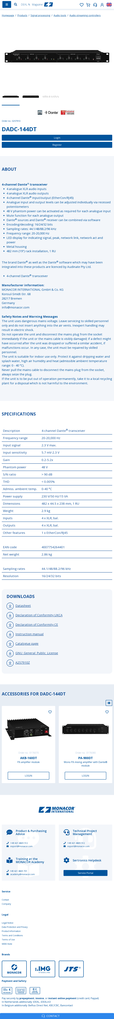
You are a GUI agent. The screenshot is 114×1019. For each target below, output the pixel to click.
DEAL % (25, 4)
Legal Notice (7, 922)
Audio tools (60, 15)
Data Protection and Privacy (15, 927)
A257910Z (22, 662)
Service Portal (85, 873)
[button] (102, 4)
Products (22, 15)
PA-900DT (85, 758)
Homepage (8, 15)
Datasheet (23, 605)
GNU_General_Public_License (36, 653)
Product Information (11, 931)
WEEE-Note (7, 943)
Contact (5, 899)
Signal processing (40, 15)
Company (6, 903)
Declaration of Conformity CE (36, 624)
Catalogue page (26, 643)
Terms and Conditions (12, 935)
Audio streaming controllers (85, 15)
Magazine (37, 4)
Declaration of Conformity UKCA (38, 615)
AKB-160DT (28, 758)
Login (57, 137)
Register (57, 144)
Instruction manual (29, 634)
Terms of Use (8, 939)
